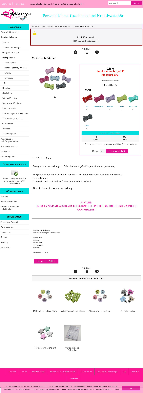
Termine (4, 196)
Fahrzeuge (7, 78)
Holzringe (6, 88)
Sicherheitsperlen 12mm (73, 311)
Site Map (4, 242)
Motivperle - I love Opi (100, 311)
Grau (87, 124)
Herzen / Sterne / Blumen (14, 68)
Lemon (121, 104)
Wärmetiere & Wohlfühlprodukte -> (10, 140)
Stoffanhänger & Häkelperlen (14, 113)
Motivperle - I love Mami (45, 311)
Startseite (6, 3)
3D (3, 83)
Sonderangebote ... (9, 156)
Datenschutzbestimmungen (107, 372)
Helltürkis (133, 104)
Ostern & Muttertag (9, 32)
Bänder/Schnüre (9, 98)
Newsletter (5, 247)
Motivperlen (62, 26)
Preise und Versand (9, 222)
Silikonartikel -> (9, 108)
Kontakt (4, 237)
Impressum (6, 232)
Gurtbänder (7, 123)
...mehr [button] (116, 389)
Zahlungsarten (7, 227)
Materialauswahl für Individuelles (10, 207)
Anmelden (19, 3)
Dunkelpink (99, 104)
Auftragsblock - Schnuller (72, 349)
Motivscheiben (9, 63)
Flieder (110, 104)
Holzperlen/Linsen (10, 52)
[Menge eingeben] (103, 151)
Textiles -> (5, 151)
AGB (124, 372)
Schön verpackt (8, 134)
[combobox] (119, 3)
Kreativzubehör (48, 26)
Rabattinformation (9, 201)
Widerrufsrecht (86, 372)
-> (9, 37)
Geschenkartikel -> (9, 146)
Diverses (5, 128)
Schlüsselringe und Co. (12, 118)
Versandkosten (115, 80)
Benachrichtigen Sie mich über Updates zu (14, 177)
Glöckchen (6, 93)
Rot (87, 104)
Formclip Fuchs (127, 311)
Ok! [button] (131, 388)
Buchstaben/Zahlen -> (12, 103)
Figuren (73, 26)
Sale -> (5, 42)
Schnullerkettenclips (10, 47)
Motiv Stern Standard (45, 348)
